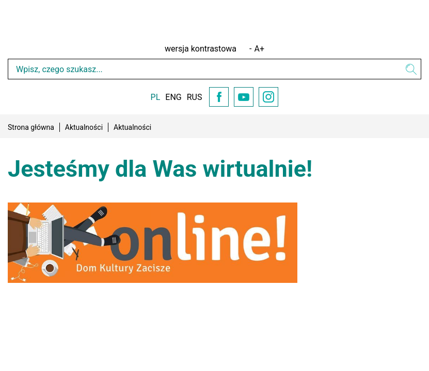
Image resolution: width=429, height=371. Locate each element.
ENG (173, 97)
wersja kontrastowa (200, 49)
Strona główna (31, 127)
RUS (194, 97)
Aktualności (84, 127)
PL (156, 97)
